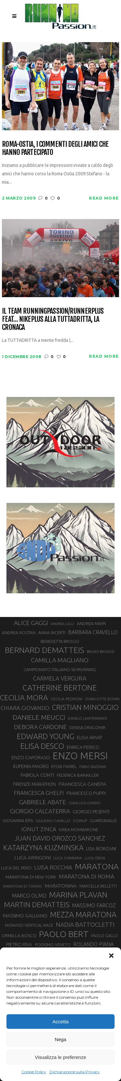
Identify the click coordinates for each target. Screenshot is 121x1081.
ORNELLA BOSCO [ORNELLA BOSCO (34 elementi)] (19, 935)
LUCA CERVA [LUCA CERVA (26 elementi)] (95, 858)
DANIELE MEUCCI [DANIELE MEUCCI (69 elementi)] (39, 717)
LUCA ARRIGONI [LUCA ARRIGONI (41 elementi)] (32, 857)
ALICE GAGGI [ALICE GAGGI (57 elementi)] (31, 622)
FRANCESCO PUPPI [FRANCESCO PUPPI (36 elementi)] (86, 793)
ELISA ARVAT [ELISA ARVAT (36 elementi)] (90, 737)
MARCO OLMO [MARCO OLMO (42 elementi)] (29, 896)
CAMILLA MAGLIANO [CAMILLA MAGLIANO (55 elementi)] (59, 660)
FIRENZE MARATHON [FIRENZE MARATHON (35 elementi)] (34, 784)
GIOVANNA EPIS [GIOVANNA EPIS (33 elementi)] (18, 820)
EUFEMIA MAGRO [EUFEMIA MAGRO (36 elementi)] (31, 766)
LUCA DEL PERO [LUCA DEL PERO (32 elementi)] (16, 868)
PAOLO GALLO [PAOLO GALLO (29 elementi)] (104, 935)
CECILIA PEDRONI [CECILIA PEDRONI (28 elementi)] (66, 699)
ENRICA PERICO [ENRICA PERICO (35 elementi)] (83, 747)
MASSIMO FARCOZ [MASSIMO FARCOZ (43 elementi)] (94, 905)
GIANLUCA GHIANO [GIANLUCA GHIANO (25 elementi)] (85, 803)
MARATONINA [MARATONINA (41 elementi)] (61, 886)
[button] (111, 955)
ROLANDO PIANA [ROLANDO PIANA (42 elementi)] (93, 944)
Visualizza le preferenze (60, 1057)
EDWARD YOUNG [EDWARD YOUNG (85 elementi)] (45, 736)
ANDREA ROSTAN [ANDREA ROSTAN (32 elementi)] (18, 632)
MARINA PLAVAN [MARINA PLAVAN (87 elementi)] (78, 894)
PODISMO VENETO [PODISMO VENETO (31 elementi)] (53, 944)
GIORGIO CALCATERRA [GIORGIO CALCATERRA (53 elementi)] (40, 811)
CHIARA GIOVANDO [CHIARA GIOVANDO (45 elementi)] (25, 708)
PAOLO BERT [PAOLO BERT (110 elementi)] (63, 934)
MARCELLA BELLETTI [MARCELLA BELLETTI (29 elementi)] (98, 886)
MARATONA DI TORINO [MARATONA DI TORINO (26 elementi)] (22, 886)
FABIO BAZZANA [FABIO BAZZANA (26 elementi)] (92, 767)
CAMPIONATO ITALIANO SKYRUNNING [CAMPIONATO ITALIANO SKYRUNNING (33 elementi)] (60, 669)
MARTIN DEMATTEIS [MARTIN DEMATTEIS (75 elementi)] (36, 905)
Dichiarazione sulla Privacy (74, 1071)
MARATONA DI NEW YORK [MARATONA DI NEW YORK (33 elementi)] (30, 876)
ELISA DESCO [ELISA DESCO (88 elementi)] (42, 746)
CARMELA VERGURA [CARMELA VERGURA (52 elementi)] (59, 678)
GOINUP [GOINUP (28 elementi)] (80, 821)
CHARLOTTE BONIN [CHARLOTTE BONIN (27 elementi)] (102, 699)
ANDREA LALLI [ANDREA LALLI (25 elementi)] (62, 624)
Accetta (60, 1021)
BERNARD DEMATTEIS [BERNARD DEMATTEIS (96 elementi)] (44, 650)
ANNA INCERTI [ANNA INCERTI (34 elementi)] (52, 632)
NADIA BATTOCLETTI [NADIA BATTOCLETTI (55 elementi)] (85, 924)
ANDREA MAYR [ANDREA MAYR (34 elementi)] (91, 623)
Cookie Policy (33, 1071)
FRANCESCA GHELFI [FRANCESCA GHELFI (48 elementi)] (39, 793)
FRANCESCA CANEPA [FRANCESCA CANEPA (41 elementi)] (82, 784)
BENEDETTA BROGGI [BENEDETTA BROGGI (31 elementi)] (60, 641)
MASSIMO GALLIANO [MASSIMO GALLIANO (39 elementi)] (25, 915)
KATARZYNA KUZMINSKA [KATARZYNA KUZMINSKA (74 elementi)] (43, 847)
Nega (60, 1039)
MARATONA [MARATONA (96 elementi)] (97, 866)
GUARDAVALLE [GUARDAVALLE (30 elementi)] (103, 820)
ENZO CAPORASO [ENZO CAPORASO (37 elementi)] (31, 757)
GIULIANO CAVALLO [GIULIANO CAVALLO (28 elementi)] (52, 821)
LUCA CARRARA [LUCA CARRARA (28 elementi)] (67, 858)
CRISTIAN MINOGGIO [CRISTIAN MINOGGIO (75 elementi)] (85, 707)
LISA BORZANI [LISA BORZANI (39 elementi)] (101, 848)
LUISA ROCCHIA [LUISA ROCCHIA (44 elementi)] (53, 867)
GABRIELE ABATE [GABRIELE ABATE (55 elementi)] (42, 802)
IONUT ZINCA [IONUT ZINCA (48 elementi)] (38, 829)
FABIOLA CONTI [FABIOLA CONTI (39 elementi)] (37, 775)
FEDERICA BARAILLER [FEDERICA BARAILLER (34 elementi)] (78, 775)
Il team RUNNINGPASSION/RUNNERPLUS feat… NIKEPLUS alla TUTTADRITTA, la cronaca (53, 319)
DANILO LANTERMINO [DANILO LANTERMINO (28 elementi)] (87, 718)
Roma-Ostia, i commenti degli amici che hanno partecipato (55, 148)
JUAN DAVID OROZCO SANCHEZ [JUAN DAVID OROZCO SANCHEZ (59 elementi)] (60, 838)
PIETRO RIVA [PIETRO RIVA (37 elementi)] (19, 944)
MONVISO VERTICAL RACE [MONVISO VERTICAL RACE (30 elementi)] (29, 925)
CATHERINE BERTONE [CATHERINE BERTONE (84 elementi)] (60, 687)
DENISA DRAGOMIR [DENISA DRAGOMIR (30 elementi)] (87, 727)
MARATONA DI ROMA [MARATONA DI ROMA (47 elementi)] (86, 876)
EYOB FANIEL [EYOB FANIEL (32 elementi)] (64, 766)
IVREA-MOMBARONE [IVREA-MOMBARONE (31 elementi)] (78, 829)
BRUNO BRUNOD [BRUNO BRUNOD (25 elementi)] (101, 652)
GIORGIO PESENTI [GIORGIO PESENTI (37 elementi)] (91, 811)
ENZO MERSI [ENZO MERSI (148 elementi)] (80, 756)
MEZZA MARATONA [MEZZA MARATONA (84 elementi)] (83, 914)
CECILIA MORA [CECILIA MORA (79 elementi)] (24, 697)
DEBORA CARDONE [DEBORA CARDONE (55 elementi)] (40, 726)
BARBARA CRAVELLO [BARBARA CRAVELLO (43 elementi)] (92, 632)
